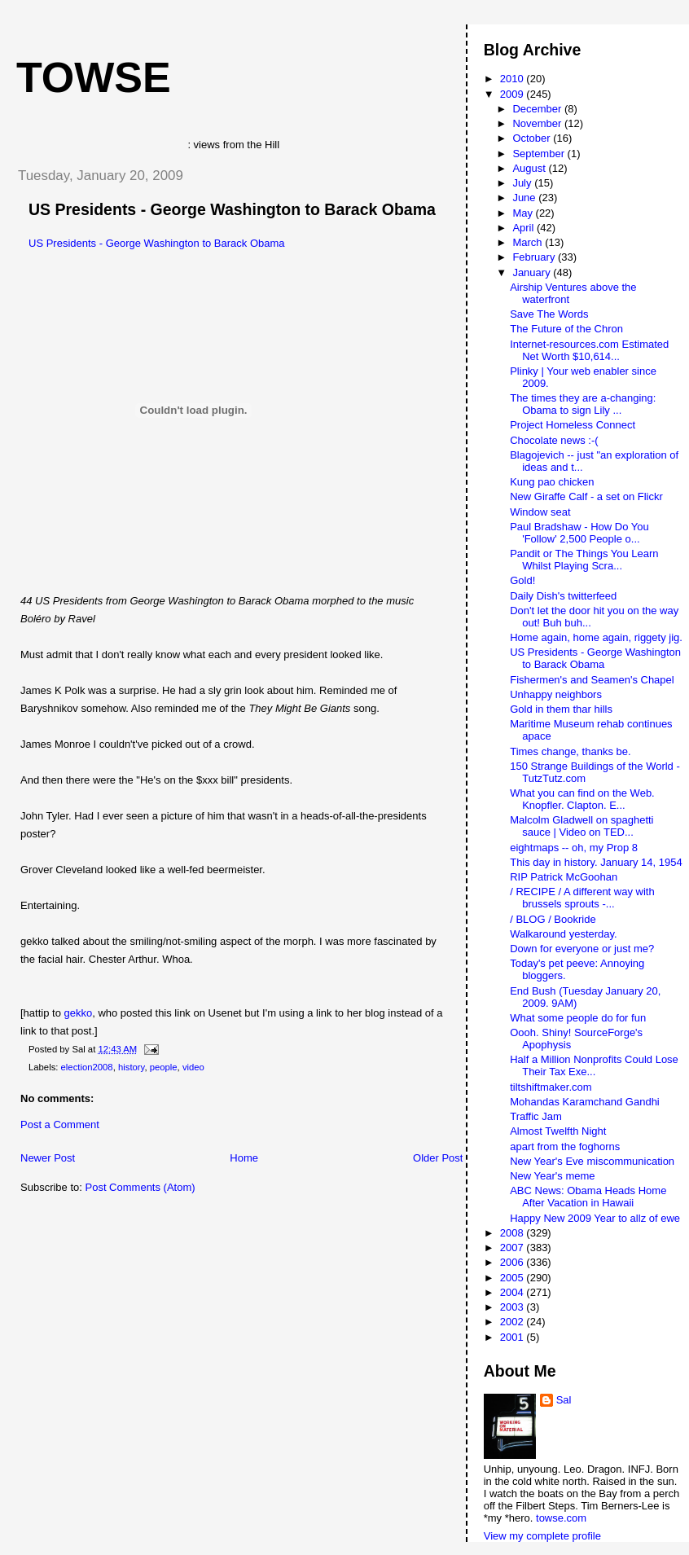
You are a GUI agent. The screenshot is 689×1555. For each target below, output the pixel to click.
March (528, 242)
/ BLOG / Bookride (553, 919)
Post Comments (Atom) (140, 1187)
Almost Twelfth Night (558, 1131)
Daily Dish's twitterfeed (563, 596)
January (532, 272)
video (193, 1067)
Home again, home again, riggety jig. (596, 637)
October (532, 138)
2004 (513, 1292)
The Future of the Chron (566, 329)
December (538, 109)
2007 (513, 1247)
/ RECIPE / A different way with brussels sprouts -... (582, 897)
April (524, 228)
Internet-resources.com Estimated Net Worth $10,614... (589, 350)
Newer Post (47, 1158)
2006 (513, 1262)
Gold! (522, 580)
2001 (513, 1337)
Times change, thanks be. (570, 751)
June (525, 197)
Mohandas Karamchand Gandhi (585, 1102)
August (530, 168)
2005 (513, 1278)
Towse (93, 77)
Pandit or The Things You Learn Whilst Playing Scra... (584, 559)
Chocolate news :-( (554, 440)
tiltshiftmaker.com (550, 1087)
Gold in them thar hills (561, 709)
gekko (78, 1013)
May (523, 213)
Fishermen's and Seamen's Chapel (592, 680)
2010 (513, 78)
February (535, 257)
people (164, 1067)
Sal (564, 1400)
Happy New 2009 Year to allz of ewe (595, 1218)
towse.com (561, 1518)
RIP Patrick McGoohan (563, 877)
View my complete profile (542, 1536)
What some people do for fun (578, 1018)
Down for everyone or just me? (582, 948)
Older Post (438, 1158)
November (538, 123)
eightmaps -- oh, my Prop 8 (574, 847)
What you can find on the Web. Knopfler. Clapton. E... (582, 799)
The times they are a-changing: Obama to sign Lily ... (583, 404)
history (131, 1067)
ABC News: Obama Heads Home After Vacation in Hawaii (588, 1196)
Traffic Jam (536, 1116)
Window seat (540, 512)
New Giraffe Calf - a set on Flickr (586, 496)
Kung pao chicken (552, 482)
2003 (513, 1307)
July (523, 183)
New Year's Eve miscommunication (592, 1161)
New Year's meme (552, 1176)
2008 (513, 1233)
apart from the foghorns (565, 1146)
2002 (513, 1322)
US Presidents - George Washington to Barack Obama (232, 209)
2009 (513, 94)
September (539, 153)
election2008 (87, 1067)
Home (244, 1158)
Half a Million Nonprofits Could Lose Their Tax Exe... (594, 1065)
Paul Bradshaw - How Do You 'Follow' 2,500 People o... (579, 533)
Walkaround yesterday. (563, 934)
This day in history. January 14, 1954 (596, 862)
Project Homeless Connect (572, 425)
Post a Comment (59, 1124)
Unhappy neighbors (556, 694)
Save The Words (549, 314)
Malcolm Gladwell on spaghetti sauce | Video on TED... (581, 826)
